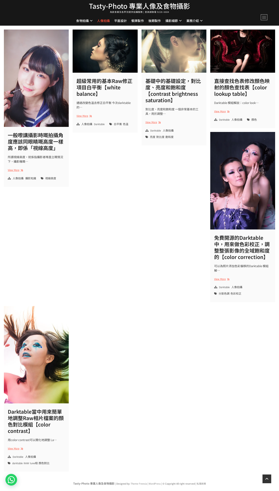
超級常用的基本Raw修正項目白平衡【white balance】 (104, 88)
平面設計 (120, 20)
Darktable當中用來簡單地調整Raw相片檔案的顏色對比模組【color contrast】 (36, 421)
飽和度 (169, 137)
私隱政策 (201, 484)
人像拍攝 (103, 20)
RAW (26, 464)
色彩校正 (235, 294)
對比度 (160, 137)
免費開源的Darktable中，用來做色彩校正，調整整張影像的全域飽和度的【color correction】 (242, 247)
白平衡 (118, 124)
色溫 (125, 124)
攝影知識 (30, 179)
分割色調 (224, 294)
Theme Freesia (139, 484)
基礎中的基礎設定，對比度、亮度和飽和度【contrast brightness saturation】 (173, 91)
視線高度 (50, 179)
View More (15, 171)
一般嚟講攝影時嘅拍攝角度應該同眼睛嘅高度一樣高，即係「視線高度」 (35, 142)
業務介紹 (192, 20)
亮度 (152, 137)
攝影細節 (171, 20)
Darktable (99, 124)
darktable (17, 464)
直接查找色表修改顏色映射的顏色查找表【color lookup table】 (242, 88)
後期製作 (154, 20)
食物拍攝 (82, 20)
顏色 (254, 120)
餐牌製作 (137, 20)
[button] (11, 480)
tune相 (34, 464)
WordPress (155, 484)
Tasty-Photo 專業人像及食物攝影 (140, 6)
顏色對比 (44, 464)
